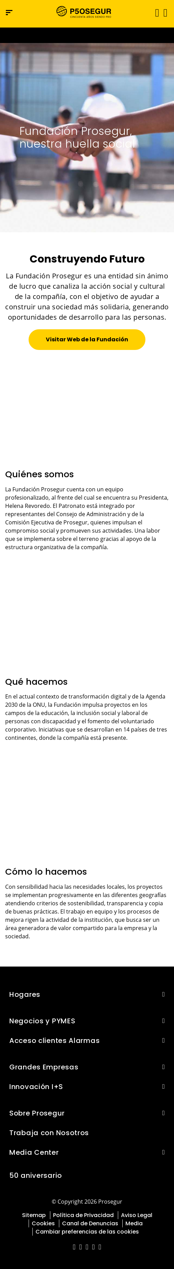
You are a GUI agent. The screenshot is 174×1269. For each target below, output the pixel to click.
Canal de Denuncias (90, 1223)
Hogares (24, 994)
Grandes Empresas (43, 1067)
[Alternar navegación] (155, 12)
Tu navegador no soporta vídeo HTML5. (87, 35)
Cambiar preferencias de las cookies (87, 1232)
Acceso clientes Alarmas (54, 1040)
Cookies (43, 1223)
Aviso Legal (136, 1215)
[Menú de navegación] (9, 12)
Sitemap (34, 1215)
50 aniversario (35, 1175)
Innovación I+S (36, 1086)
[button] (164, 12)
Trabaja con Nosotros (49, 1133)
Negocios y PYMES (42, 1021)
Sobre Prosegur (37, 1113)
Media (134, 1223)
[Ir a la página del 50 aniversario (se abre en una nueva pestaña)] (87, 35)
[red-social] (74, 1247)
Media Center (34, 1152)
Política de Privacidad (83, 1215)
